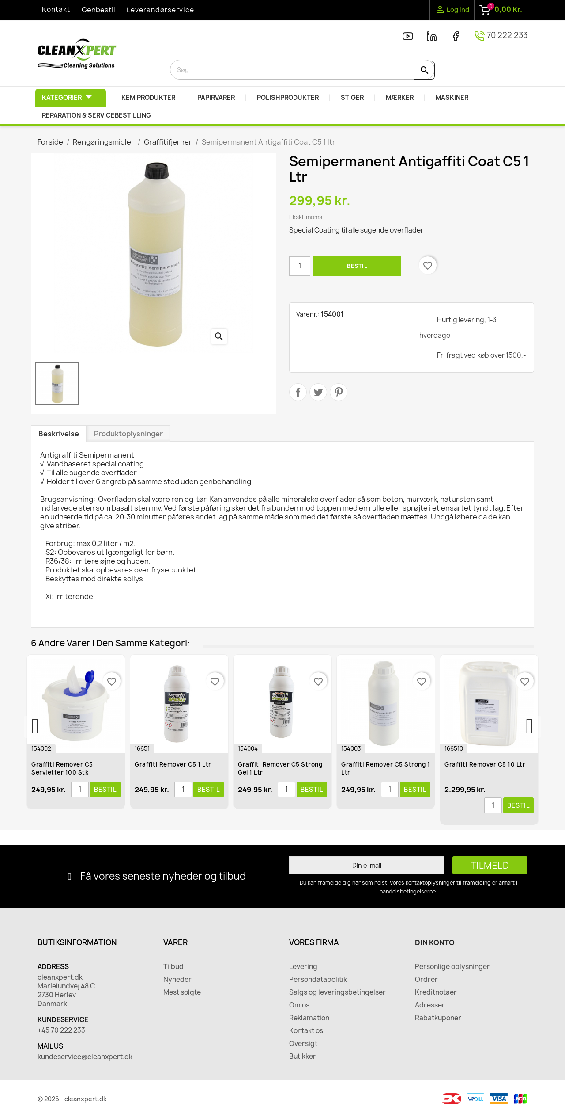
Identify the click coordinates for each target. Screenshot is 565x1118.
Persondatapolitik (318, 979)
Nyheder (177, 979)
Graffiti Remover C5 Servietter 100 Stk (63, 768)
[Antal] (299, 266)
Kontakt (56, 9)
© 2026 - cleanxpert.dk (72, 1099)
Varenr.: (308, 314)
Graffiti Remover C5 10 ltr (485, 764)
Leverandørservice (160, 10)
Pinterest (338, 392)
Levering (303, 966)
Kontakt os (306, 1030)
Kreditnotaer (436, 992)
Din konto (435, 942)
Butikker (302, 1056)
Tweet (318, 392)
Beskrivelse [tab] (58, 434)
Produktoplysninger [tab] (128, 434)
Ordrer (426, 979)
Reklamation (309, 1018)
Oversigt (303, 1043)
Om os (299, 1005)
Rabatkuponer (438, 1018)
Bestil (357, 266)
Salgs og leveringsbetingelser (337, 992)
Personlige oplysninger (452, 966)
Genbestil (98, 10)
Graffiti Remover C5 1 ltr (173, 764)
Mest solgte (182, 992)
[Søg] (302, 70)
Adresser (430, 1005)
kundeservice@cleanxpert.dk (85, 1057)
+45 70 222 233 (61, 1030)
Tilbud (173, 966)
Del (298, 392)
